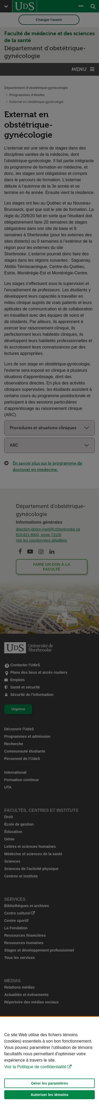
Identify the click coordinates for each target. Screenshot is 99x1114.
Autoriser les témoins (49, 1095)
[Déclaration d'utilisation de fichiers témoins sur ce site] (49, 1065)
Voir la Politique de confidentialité (35, 1067)
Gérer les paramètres (49, 1083)
